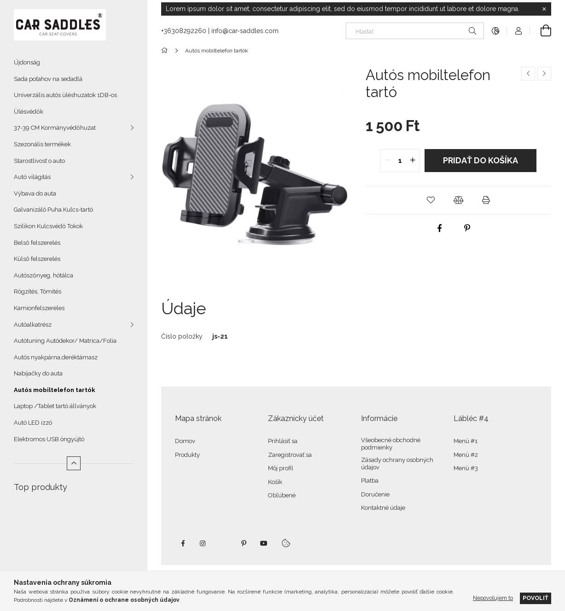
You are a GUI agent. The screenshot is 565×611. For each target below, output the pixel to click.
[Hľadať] (415, 31)
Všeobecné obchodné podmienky (390, 444)
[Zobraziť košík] (540, 31)
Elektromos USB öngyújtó (49, 439)
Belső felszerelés (37, 242)
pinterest (243, 543)
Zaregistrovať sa (290, 454)
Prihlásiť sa (282, 441)
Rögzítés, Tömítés (37, 291)
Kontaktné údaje (383, 507)
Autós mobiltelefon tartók (54, 389)
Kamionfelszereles (39, 308)
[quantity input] (400, 161)
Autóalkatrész (33, 324)
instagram (203, 543)
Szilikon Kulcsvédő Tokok (48, 226)
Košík (275, 481)
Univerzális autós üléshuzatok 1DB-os (65, 95)
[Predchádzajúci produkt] (528, 74)
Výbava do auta (35, 193)
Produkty (187, 454)
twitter (223, 543)
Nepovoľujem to (493, 597)
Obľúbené (282, 495)
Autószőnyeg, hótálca (43, 275)
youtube (264, 543)
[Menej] (74, 463)
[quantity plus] (412, 161)
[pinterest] (467, 228)
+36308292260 (183, 31)
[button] (430, 200)
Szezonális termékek (42, 144)
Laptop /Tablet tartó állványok (55, 406)
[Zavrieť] (544, 9)
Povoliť (535, 597)
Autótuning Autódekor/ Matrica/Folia (65, 340)
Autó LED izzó (33, 422)
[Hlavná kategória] (166, 50)
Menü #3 (466, 468)
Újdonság (27, 62)
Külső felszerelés (37, 258)
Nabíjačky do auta (38, 373)
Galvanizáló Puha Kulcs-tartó (53, 209)
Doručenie (375, 494)
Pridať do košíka (480, 160)
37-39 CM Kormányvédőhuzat (55, 127)
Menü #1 (466, 441)
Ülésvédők (28, 111)
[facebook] (440, 228)
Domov (185, 441)
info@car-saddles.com (245, 31)
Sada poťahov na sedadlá (48, 78)
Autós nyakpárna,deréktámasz (56, 357)
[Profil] (518, 31)
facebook (183, 543)
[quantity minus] (387, 161)
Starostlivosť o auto (39, 160)
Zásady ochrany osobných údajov (397, 463)
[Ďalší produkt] (544, 74)
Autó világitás (32, 176)
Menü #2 (466, 454)
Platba (370, 480)
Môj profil (280, 468)
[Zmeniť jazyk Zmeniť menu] (495, 31)
